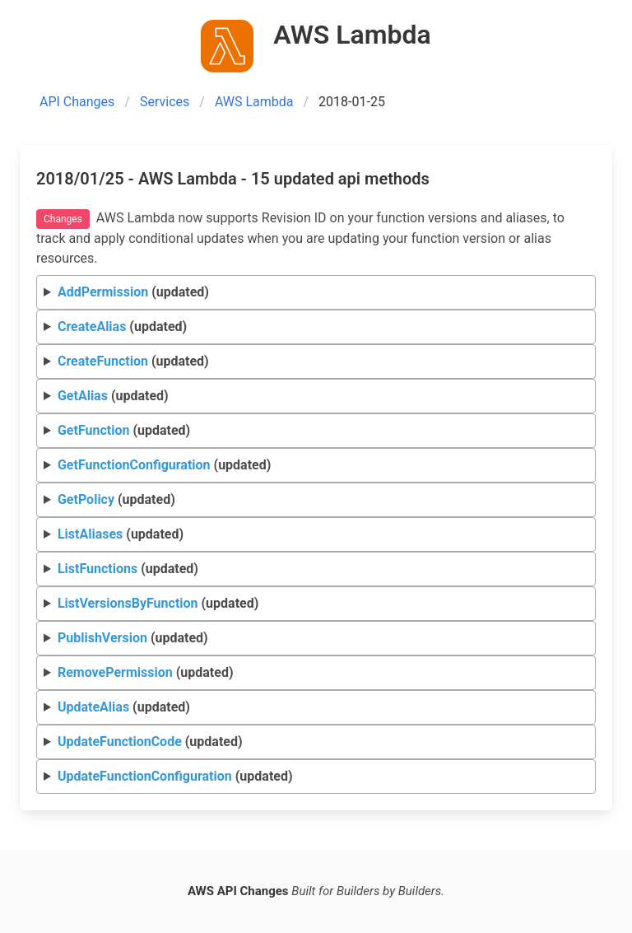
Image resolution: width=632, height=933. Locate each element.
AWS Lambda (254, 102)
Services (164, 102)
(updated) (133, 292)
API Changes (77, 102)
